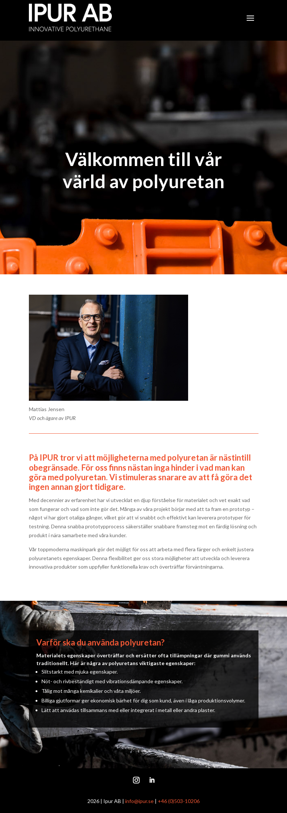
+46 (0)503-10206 (179, 801)
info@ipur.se (139, 801)
